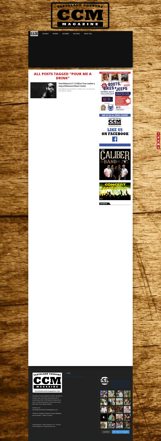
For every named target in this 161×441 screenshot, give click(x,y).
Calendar (65, 33)
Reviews (55, 33)
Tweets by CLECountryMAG (74, 376)
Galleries (76, 33)
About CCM (88, 33)
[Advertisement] (80, 52)
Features (45, 33)
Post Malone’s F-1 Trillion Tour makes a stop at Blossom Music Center (77, 84)
